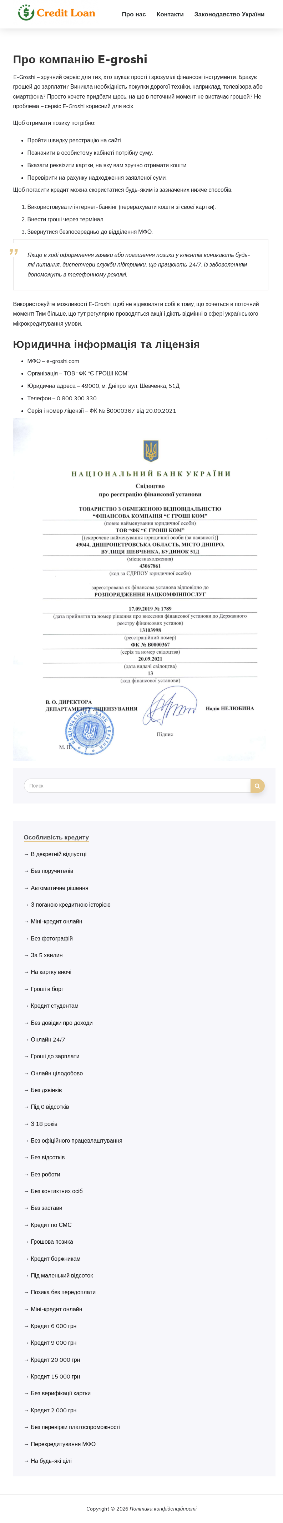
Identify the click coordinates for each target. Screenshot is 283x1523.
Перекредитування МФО (63, 1444)
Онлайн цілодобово (57, 1073)
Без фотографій (52, 938)
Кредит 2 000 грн (54, 1410)
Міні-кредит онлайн (56, 921)
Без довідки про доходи (62, 1022)
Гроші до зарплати (55, 1056)
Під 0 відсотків (50, 1106)
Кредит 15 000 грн (55, 1376)
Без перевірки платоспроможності (76, 1426)
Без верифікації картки (61, 1393)
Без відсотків (48, 1157)
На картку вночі (51, 971)
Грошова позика (52, 1241)
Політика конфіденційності (163, 1509)
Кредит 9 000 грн (54, 1342)
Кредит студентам (55, 1005)
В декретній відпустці (59, 854)
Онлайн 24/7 (48, 1039)
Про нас (134, 14)
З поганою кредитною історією (71, 904)
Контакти (170, 14)
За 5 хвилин (47, 955)
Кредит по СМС (51, 1224)
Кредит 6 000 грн (54, 1325)
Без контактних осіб (57, 1191)
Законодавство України (229, 14)
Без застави (46, 1207)
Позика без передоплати (63, 1292)
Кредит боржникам (56, 1258)
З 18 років (44, 1123)
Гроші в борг (47, 988)
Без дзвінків (46, 1089)
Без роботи (45, 1174)
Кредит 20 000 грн (55, 1359)
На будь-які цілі (51, 1460)
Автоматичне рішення (60, 887)
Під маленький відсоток (62, 1275)
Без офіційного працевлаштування (76, 1140)
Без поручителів (52, 870)
